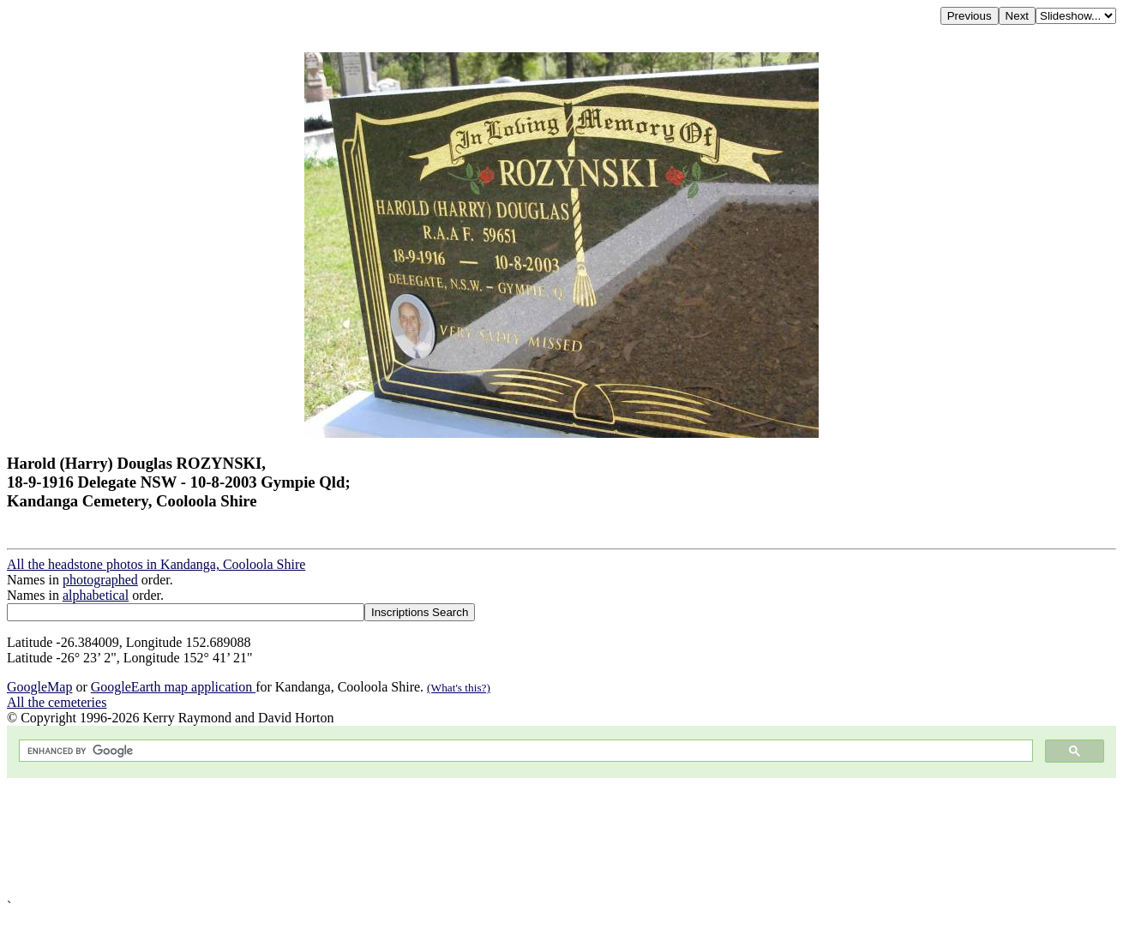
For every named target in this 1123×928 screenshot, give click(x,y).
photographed (100, 579)
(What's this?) (458, 687)
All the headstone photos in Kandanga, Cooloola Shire (156, 564)
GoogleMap (39, 687)
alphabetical (96, 595)
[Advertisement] (521, 838)
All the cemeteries (56, 702)
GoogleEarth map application (173, 687)
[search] (524, 751)
